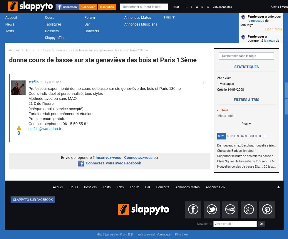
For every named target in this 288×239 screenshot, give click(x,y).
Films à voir (181, 234)
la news (269, 41)
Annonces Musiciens (140, 24)
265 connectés (222, 7)
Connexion (70, 7)
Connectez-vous (138, 157)
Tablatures (53, 24)
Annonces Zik (215, 187)
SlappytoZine (55, 38)
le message (256, 21)
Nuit (176, 7)
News (9, 24)
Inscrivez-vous (108, 157)
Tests (9, 31)
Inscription (107, 7)
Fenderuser (256, 16)
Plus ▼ (247, 124)
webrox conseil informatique (154, 234)
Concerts (92, 31)
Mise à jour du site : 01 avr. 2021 (115, 234)
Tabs (244, 136)
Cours (49, 18)
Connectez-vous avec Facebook (109, 163)
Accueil (11, 18)
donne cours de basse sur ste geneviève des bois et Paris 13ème (102, 50)
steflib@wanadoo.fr (45, 129)
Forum (90, 18)
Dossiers (52, 31)
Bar (87, 24)
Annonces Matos (137, 18)
